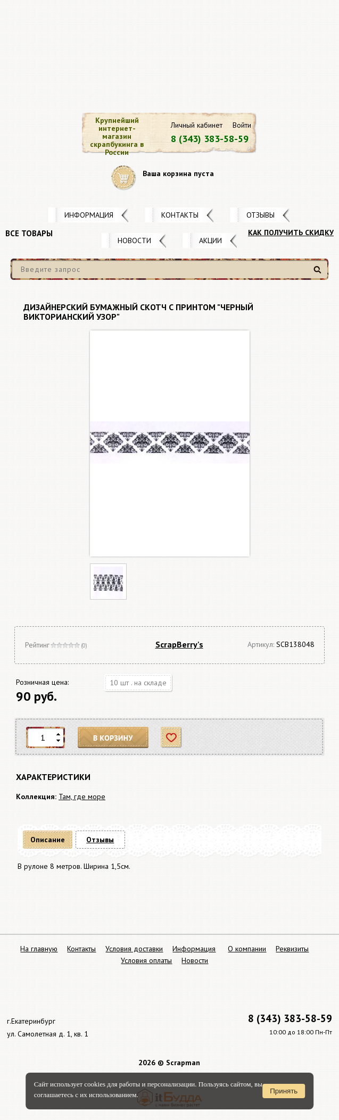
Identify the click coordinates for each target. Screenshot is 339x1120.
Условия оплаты (146, 960)
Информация (88, 215)
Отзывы (260, 215)
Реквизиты (292, 948)
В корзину (113, 738)
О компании (247, 948)
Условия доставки (134, 948)
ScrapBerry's (179, 644)
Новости (134, 240)
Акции (210, 240)
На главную (38, 948)
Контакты (180, 215)
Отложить (172, 738)
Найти (319, 273)
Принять (283, 1091)
